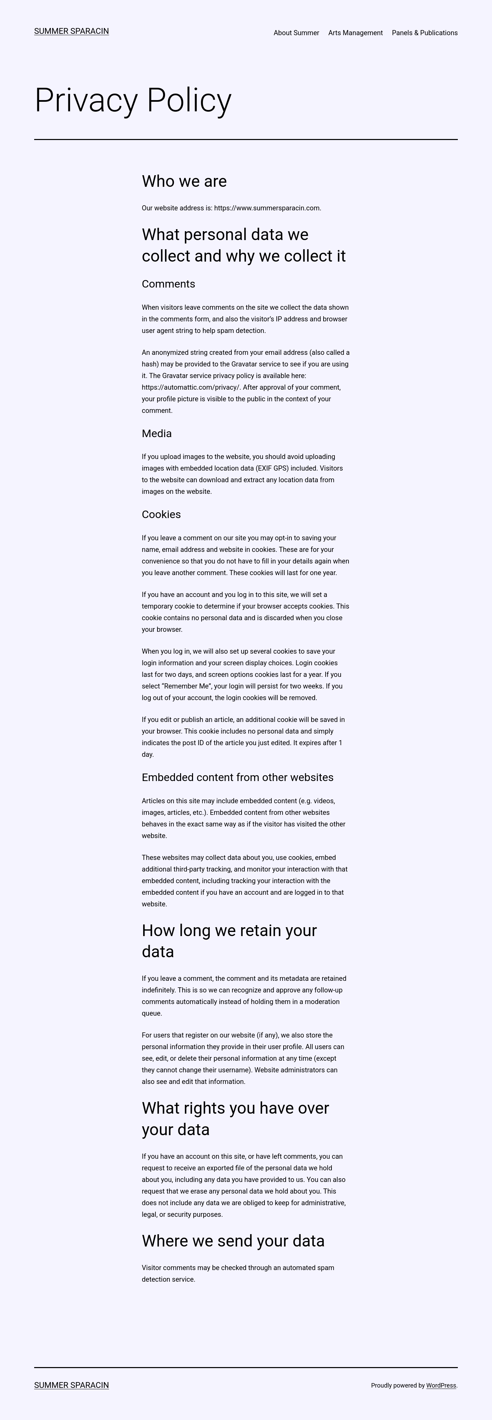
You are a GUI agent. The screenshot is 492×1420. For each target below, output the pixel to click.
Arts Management (355, 33)
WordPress (441, 1385)
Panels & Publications (425, 33)
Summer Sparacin (71, 31)
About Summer (296, 33)
